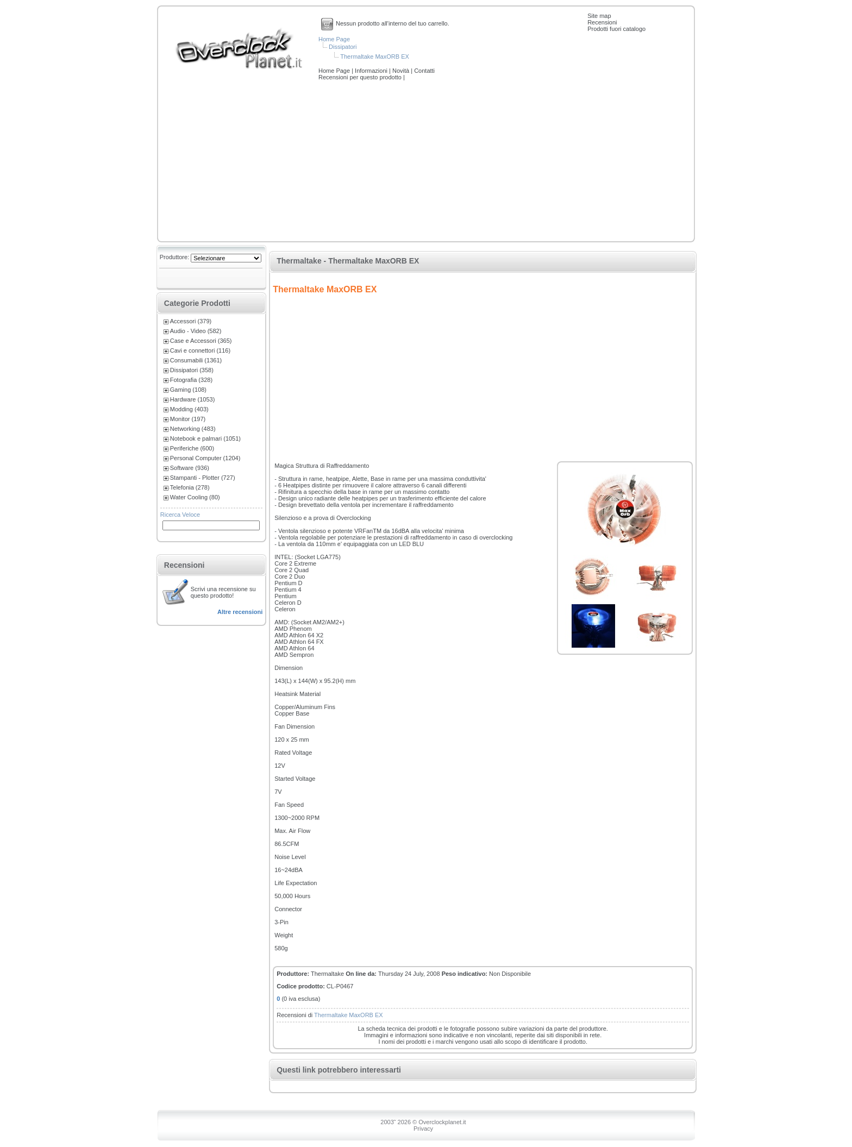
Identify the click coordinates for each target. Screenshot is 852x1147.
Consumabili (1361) (196, 360)
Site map (599, 15)
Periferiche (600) (192, 448)
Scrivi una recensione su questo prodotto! (223, 592)
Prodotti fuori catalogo (616, 29)
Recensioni (602, 22)
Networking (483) (193, 428)
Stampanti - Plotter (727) (202, 477)
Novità (401, 70)
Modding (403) (189, 409)
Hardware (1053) (192, 399)
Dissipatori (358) (192, 370)
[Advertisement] (426, 162)
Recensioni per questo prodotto (360, 77)
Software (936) (189, 468)
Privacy (423, 1128)
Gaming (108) (188, 389)
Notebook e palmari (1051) (205, 438)
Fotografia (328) (191, 380)
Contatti (424, 70)
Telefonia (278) (190, 487)
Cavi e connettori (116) (200, 350)
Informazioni (372, 70)
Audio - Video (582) (196, 331)
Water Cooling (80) (195, 497)
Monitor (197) (187, 419)
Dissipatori (342, 46)
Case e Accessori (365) (201, 340)
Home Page (334, 39)
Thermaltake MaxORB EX (374, 56)
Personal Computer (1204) (205, 458)
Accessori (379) (190, 321)
